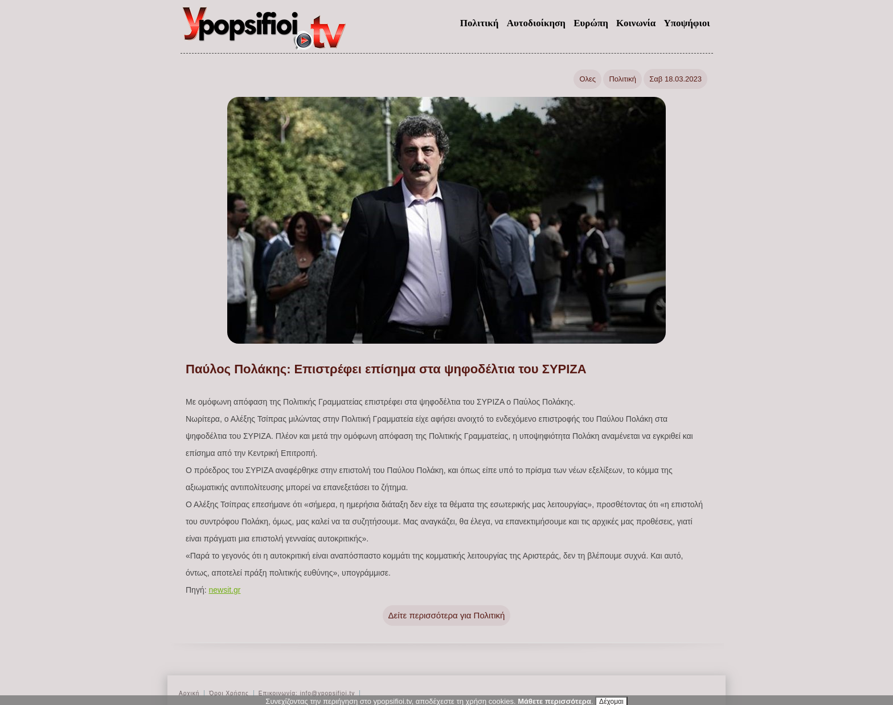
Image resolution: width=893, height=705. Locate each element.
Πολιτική (479, 23)
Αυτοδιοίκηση (536, 23)
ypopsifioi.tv (265, 33)
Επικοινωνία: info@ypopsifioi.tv (307, 693)
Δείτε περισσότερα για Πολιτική (446, 615)
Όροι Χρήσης (228, 693)
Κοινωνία (636, 23)
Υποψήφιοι (686, 23)
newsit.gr (224, 589)
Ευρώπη (591, 23)
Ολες (587, 79)
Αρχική (189, 693)
